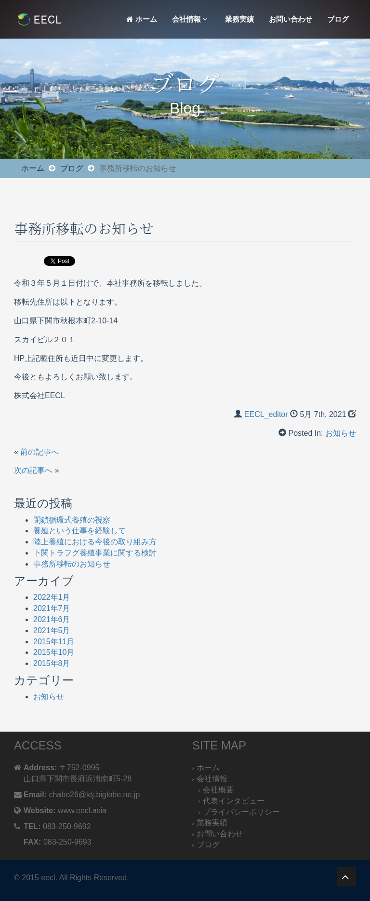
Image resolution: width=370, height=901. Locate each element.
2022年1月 (51, 597)
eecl (48, 877)
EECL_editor (266, 414)
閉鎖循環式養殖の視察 (71, 520)
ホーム (141, 19)
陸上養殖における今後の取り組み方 (95, 542)
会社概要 (218, 790)
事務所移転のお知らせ (71, 564)
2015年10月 (53, 652)
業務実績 (239, 19)
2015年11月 (53, 642)
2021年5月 (51, 630)
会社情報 (190, 19)
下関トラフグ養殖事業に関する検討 (95, 553)
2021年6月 (51, 619)
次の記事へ (33, 470)
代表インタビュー (233, 801)
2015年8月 (51, 663)
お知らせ (340, 433)
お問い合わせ (290, 19)
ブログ (338, 19)
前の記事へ (39, 452)
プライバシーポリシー (241, 812)
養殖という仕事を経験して (79, 531)
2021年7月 (51, 608)
